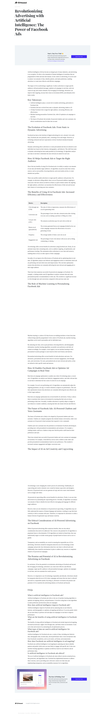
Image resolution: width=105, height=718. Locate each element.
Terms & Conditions (21, 713)
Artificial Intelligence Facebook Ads (56, 61)
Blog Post (17, 6)
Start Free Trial (79, 56)
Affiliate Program (34, 713)
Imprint (38, 713)
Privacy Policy (27, 713)
